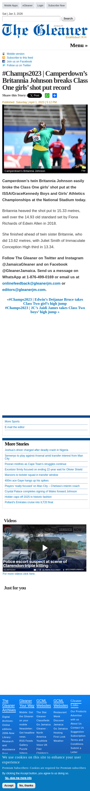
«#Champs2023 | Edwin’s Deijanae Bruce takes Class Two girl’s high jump (45, 302)
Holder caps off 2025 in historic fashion (28, 497)
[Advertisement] (45, 361)
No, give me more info (18, 777)
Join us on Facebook (19, 61)
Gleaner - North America (42, 732)
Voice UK (41, 744)
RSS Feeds (26, 740)
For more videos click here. (19, 573)
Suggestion (77, 731)
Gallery (23, 744)
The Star (41, 712)
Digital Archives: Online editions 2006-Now (8, 724)
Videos (23, 753)
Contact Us (77, 727)
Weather (58, 740)
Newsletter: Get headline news (26, 732)
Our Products (79, 711)
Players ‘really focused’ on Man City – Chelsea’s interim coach (42, 486)
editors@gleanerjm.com (24, 290)
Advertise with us (76, 717)
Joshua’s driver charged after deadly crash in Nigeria (36, 450)
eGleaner (27, 5)
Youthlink (41, 740)
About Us (76, 723)
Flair (39, 749)
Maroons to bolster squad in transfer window (31, 475)
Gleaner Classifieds (43, 718)
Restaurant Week (60, 714)
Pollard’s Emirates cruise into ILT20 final (29, 502)
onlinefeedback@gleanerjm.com (31, 283)
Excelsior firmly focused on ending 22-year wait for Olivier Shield (43, 469)
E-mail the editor (14, 427)
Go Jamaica (43, 724)
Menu (77, 45)
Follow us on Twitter (19, 65)
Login (40, 5)
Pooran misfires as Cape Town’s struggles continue (35, 464)
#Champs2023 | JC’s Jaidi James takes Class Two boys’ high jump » (45, 310)
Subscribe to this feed (20, 57)
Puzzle (23, 749)
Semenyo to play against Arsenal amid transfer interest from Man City (44, 457)
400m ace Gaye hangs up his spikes (27, 480)
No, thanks (26, 785)
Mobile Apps (11, 5)
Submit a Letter (76, 750)
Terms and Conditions (77, 742)
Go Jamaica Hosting (61, 730)
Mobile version (15, 53)
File (83, 170)
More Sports (12, 421)
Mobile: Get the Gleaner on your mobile (26, 718)
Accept (8, 785)
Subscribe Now (56, 5)
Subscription (78, 735)
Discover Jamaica (59, 722)
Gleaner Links (76, 703)
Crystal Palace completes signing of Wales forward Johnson (41, 491)
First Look (59, 736)
